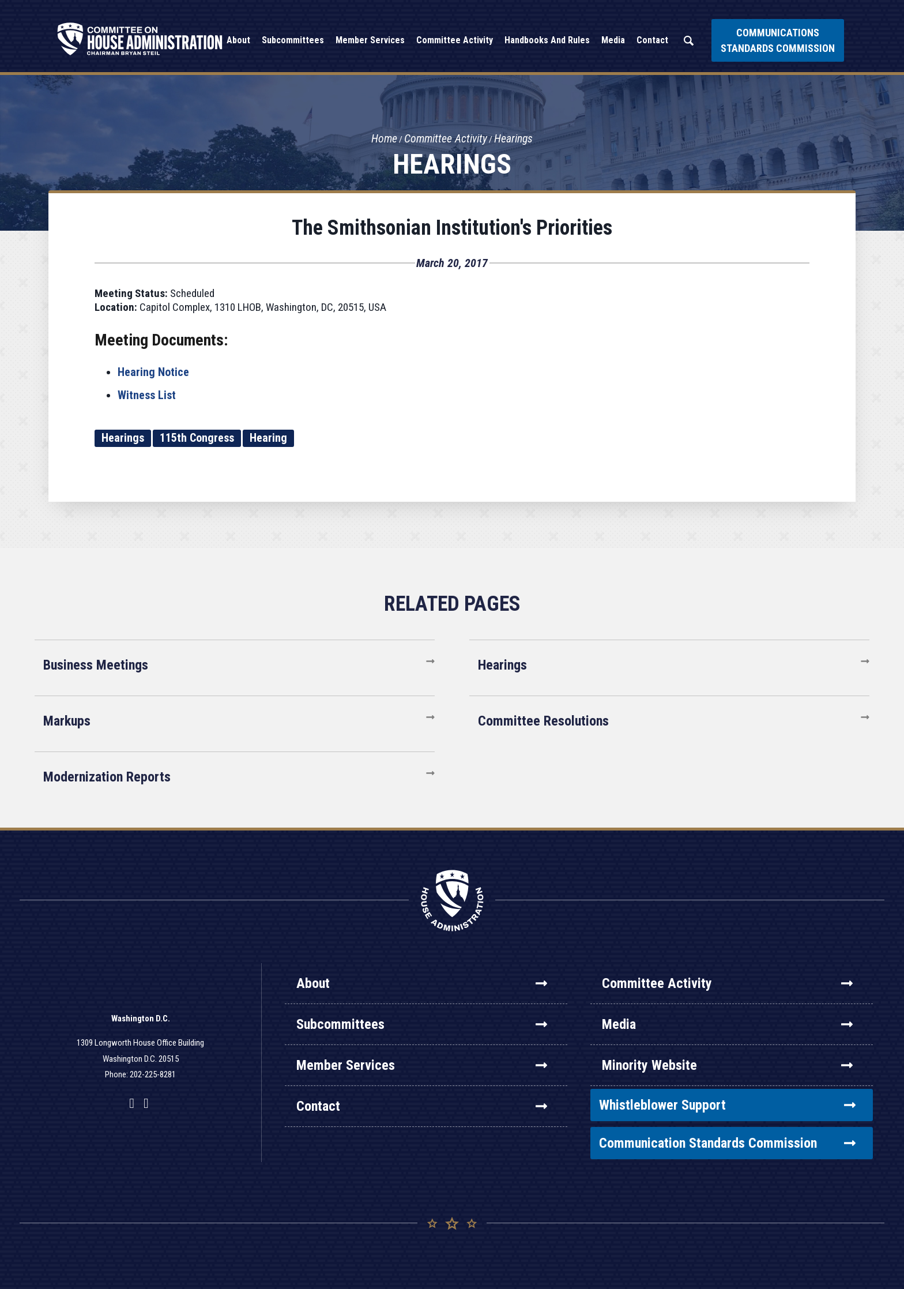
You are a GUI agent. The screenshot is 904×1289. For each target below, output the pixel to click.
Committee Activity (446, 139)
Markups (67, 721)
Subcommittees (421, 1024)
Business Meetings (95, 665)
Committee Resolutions (543, 721)
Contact (421, 1106)
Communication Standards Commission (727, 1143)
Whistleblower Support (727, 1105)
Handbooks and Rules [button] (547, 40)
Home (383, 139)
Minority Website (727, 1065)
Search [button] (688, 40)
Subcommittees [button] (293, 40)
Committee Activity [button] (454, 40)
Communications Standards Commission (778, 40)
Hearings (514, 139)
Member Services (421, 1065)
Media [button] (613, 40)
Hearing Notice (153, 372)
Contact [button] (652, 40)
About (421, 983)
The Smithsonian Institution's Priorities (452, 228)
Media (727, 1024)
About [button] (238, 40)
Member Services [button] (370, 40)
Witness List (147, 395)
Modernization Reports (107, 777)
